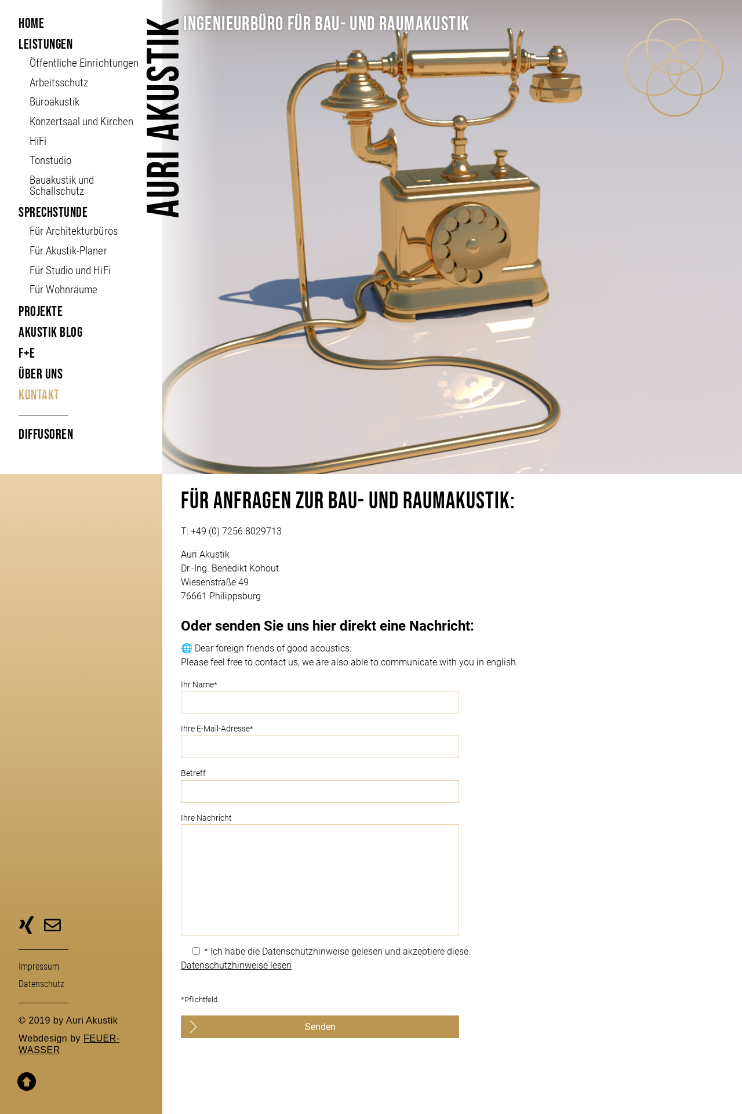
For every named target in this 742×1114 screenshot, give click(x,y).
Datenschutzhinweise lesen (236, 965)
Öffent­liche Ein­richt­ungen (84, 63)
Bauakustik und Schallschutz (62, 185)
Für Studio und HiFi (70, 270)
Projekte (41, 311)
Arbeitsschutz (59, 82)
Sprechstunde (53, 212)
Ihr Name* (452, 697)
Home (31, 23)
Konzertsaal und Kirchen (81, 121)
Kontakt (39, 395)
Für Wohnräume (63, 289)
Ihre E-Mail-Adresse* (452, 741)
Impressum (39, 966)
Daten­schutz (41, 983)
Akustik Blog (50, 332)
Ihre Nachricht (452, 874)
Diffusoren (46, 434)
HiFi (38, 141)
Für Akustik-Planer (68, 250)
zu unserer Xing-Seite (26, 926)
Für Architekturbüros (73, 231)
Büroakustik (54, 101)
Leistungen (45, 44)
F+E (27, 353)
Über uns (41, 374)
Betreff (452, 786)
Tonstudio (50, 160)
